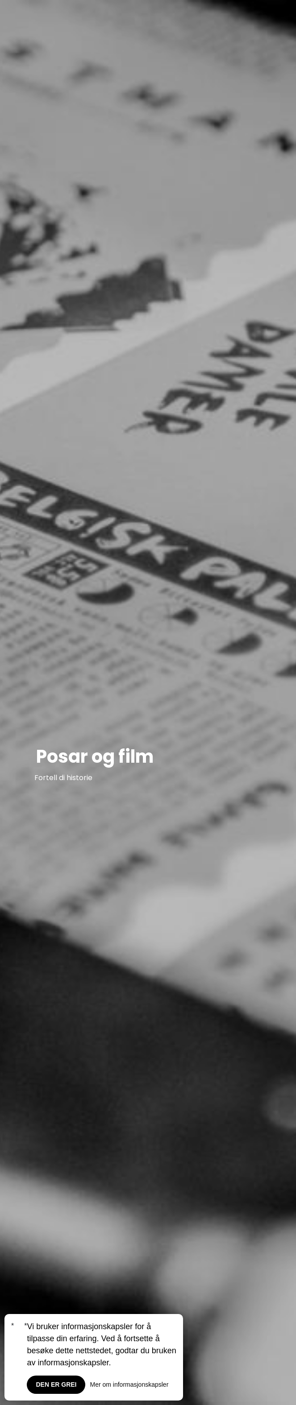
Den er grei (56, 1384)
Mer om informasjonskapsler (129, 1384)
